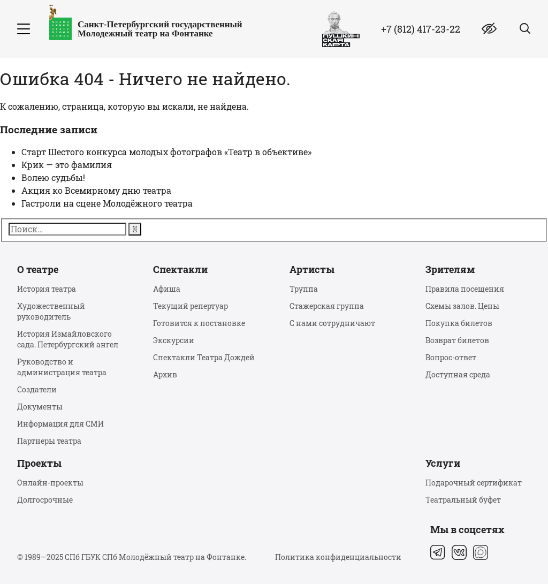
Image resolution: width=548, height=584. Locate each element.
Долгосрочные (45, 500)
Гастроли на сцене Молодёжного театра (107, 203)
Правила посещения (464, 289)
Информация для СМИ (60, 424)
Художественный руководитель (51, 311)
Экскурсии (173, 340)
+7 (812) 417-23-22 (420, 28)
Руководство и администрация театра (61, 367)
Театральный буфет (463, 500)
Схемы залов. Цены (462, 306)
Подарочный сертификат (473, 482)
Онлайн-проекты (50, 482)
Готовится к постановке (199, 323)
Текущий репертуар (190, 306)
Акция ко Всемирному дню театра (96, 190)
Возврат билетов (457, 340)
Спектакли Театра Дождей (204, 357)
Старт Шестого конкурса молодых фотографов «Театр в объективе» (166, 151)
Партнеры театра (49, 441)
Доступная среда (457, 374)
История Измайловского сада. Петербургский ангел (67, 339)
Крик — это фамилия (66, 164)
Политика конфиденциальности (338, 557)
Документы (40, 406)
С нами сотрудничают (332, 323)
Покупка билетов (458, 323)
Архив (165, 374)
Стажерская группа (327, 306)
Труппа (304, 289)
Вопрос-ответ (450, 357)
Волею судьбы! (53, 177)
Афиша (166, 289)
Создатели (37, 389)
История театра (46, 289)
